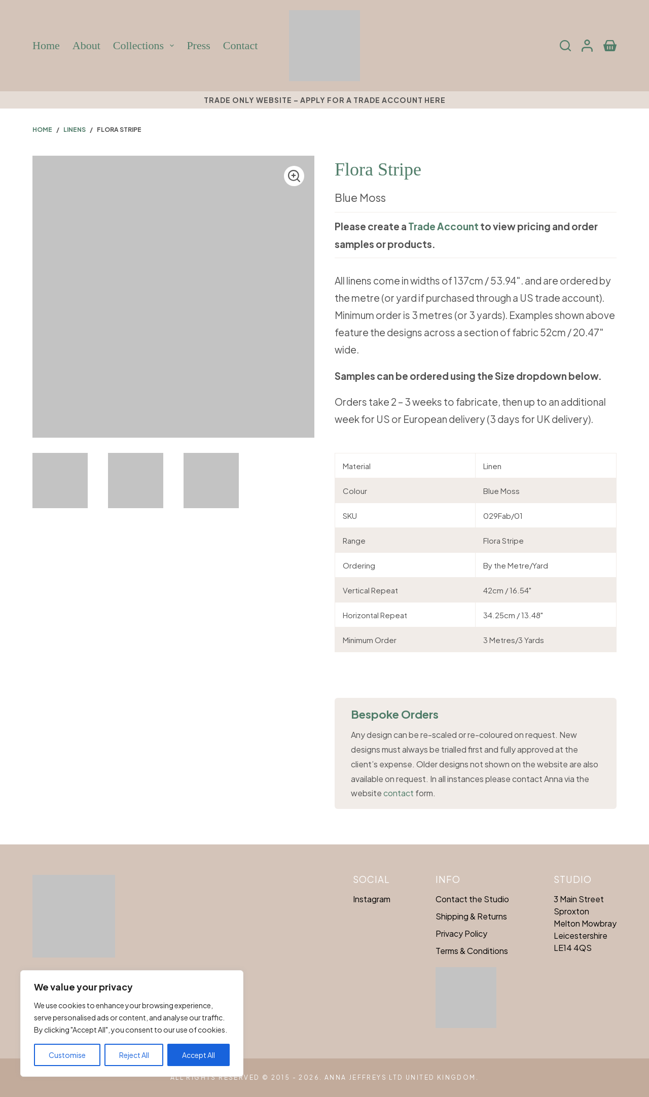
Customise (67, 1054)
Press (198, 45)
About (86, 45)
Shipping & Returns (471, 916)
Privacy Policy (461, 933)
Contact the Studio (472, 899)
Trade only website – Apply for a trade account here (325, 99)
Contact (240, 45)
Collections (145, 45)
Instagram (371, 899)
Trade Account (443, 226)
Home (46, 45)
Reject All (134, 1054)
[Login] (587, 46)
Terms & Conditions (472, 950)
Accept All (198, 1054)
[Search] (565, 45)
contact (398, 793)
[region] (131, 1023)
